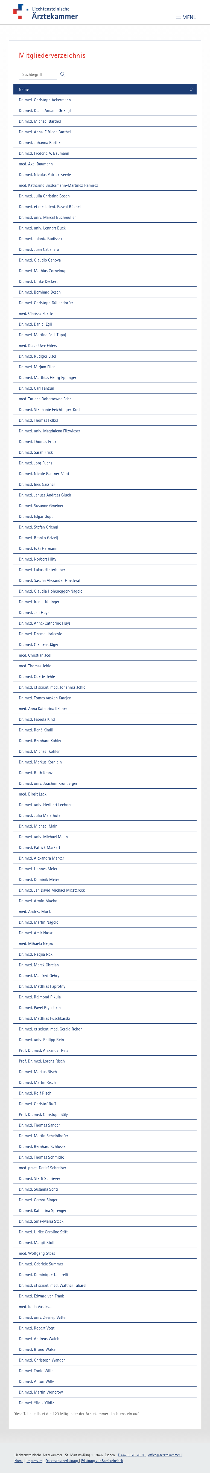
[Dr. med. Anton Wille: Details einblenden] (35, 1381)
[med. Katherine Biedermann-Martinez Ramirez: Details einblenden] (57, 185)
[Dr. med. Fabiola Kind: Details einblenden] (36, 719)
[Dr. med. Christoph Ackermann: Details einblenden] (44, 99)
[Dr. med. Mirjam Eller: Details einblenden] (36, 366)
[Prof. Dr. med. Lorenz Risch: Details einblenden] (41, 1061)
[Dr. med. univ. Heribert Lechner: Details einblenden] (44, 804)
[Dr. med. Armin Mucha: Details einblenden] (37, 900)
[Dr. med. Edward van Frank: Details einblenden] (40, 1296)
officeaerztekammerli (165, 1455)
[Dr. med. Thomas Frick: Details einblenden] (36, 441)
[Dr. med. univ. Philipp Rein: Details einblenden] (40, 1039)
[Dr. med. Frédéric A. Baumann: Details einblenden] (43, 153)
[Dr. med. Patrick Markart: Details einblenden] (38, 847)
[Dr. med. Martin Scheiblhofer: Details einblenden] (42, 1135)
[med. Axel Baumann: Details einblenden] (35, 164)
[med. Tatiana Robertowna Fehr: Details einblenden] (44, 399)
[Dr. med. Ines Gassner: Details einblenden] (36, 484)
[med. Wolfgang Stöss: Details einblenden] (36, 1253)
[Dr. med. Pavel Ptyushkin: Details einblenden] (39, 1007)
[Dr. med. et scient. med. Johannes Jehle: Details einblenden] (51, 687)
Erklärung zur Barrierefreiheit (102, 1460)
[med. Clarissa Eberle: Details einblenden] (35, 313)
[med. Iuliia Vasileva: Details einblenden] (34, 1306)
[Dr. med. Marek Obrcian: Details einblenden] (38, 965)
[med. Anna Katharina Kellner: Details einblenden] (42, 708)
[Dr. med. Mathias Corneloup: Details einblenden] (41, 270)
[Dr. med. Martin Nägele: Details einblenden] (37, 922)
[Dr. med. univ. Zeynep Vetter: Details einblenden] (42, 1317)
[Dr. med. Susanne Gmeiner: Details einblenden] (40, 505)
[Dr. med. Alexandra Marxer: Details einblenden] (40, 858)
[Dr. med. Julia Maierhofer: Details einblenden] (39, 815)
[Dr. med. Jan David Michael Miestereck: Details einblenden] (51, 890)
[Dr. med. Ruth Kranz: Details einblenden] (35, 772)
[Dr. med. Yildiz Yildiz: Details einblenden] (35, 1402)
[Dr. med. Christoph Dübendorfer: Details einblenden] (45, 302)
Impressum (34, 1460)
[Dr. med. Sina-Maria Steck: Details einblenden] (40, 1221)
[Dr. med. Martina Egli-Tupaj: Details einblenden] (41, 334)
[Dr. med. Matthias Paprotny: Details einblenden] (41, 986)
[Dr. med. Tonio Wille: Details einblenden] (35, 1370)
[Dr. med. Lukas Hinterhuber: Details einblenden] (41, 569)
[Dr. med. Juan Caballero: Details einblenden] (38, 249)
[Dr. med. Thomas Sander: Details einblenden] (38, 1125)
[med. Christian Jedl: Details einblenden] (34, 655)
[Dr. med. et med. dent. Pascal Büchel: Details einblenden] (48, 206)
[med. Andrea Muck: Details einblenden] (34, 911)
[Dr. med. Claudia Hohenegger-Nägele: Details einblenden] (49, 591)
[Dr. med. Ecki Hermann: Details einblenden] (37, 548)
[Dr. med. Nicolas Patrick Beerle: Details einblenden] (44, 174)
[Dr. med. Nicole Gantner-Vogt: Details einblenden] (43, 473)
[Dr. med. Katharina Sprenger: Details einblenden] (41, 1210)
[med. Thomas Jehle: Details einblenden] (34, 666)
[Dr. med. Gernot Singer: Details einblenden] (37, 1200)
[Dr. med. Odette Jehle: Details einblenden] (36, 676)
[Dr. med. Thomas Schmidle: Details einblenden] (40, 1157)
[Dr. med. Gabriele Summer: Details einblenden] (40, 1264)
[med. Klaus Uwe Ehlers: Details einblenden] (37, 345)
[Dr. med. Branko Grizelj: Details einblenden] (37, 537)
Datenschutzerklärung (62, 1460)
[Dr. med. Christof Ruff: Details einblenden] (36, 1103)
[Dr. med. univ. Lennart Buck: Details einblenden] (41, 228)
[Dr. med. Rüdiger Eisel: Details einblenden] (36, 356)
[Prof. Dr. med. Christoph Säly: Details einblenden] (42, 1114)
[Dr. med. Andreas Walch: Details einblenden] (38, 1338)
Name (24, 89)
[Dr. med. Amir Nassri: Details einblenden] (35, 933)
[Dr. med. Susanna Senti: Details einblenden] (37, 1189)
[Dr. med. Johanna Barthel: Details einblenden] (39, 142)
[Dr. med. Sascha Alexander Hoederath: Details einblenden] (49, 580)
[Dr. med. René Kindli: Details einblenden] (35, 730)
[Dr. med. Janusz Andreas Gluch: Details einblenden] (44, 495)
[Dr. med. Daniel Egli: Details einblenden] (34, 324)
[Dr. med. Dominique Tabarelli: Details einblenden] (42, 1274)
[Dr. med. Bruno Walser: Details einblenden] (37, 1349)
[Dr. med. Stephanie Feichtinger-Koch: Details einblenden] (49, 409)
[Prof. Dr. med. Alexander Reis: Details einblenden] (42, 1050)
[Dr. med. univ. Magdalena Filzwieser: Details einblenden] (48, 431)
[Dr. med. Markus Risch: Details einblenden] (37, 1071)
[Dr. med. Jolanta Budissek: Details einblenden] (39, 238)
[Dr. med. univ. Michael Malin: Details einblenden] (42, 836)
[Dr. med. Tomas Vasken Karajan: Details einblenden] (44, 698)
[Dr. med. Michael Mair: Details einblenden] (36, 826)
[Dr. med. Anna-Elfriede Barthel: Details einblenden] (44, 132)
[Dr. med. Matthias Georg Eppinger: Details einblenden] (46, 377)
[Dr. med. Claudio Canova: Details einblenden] (39, 260)
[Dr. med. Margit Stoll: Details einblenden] (35, 1242)
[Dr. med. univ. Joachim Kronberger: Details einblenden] (47, 783)
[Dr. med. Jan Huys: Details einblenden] (33, 612)
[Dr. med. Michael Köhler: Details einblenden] (38, 751)
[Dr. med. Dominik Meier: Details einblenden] (38, 879)
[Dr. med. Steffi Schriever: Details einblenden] (38, 1178)
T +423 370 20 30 (132, 1455)
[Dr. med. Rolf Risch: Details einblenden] (34, 1093)
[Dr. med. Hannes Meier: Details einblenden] (37, 868)
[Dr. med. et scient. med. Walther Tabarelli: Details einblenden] (52, 1285)
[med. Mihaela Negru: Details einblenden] (35, 943)
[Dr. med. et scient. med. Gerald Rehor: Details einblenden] (49, 1029)
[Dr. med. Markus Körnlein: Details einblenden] (39, 762)
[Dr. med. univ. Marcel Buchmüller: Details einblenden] (46, 217)
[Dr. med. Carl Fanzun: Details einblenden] (35, 388)
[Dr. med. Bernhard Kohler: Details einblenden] (39, 740)
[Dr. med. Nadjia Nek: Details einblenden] (34, 954)
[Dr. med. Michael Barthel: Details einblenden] (39, 121)
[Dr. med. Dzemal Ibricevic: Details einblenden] (39, 633)
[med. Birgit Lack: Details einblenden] (31, 794)
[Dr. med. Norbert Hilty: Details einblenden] (36, 559)
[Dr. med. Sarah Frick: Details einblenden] (35, 452)
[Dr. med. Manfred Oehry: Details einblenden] (38, 975)
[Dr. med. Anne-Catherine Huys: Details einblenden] (43, 623)
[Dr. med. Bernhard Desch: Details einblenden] (39, 292)
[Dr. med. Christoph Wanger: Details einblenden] (41, 1360)
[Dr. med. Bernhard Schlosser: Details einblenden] (42, 1146)
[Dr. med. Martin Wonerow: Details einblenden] (40, 1392)
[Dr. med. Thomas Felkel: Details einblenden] (37, 420)
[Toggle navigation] (186, 17)
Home (18, 1460)
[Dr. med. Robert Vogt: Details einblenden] (35, 1328)
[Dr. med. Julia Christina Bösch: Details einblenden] (43, 196)
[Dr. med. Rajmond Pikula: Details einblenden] (39, 997)
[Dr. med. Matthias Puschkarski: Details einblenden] (43, 1018)
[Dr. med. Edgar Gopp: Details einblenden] (35, 516)
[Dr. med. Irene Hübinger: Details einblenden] (38, 601)
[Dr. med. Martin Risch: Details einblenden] (36, 1082)
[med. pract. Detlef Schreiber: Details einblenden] (41, 1167)
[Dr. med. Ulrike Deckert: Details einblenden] (37, 281)
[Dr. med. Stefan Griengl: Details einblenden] (37, 527)
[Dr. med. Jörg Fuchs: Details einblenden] (34, 463)
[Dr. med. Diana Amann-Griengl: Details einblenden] (44, 110)
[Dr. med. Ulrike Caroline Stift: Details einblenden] (42, 1232)
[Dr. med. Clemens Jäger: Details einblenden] (37, 644)
